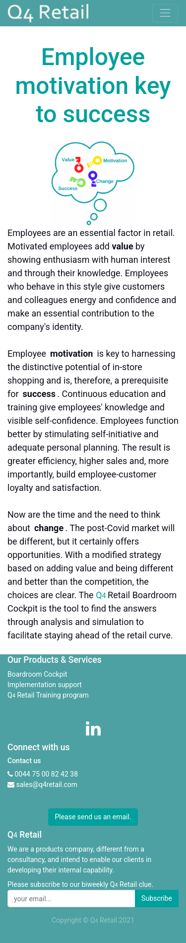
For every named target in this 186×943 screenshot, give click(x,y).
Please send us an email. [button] (93, 817)
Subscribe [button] (156, 898)
